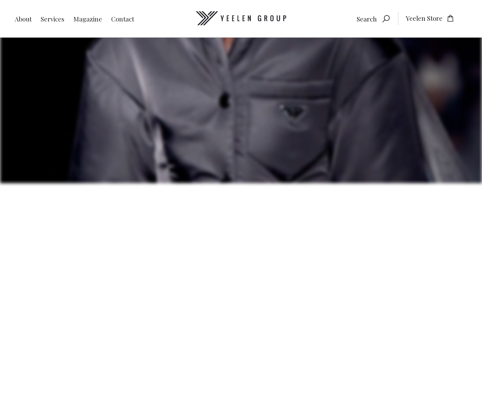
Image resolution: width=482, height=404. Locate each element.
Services (52, 19)
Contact (122, 19)
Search (367, 19)
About (23, 19)
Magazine (87, 19)
